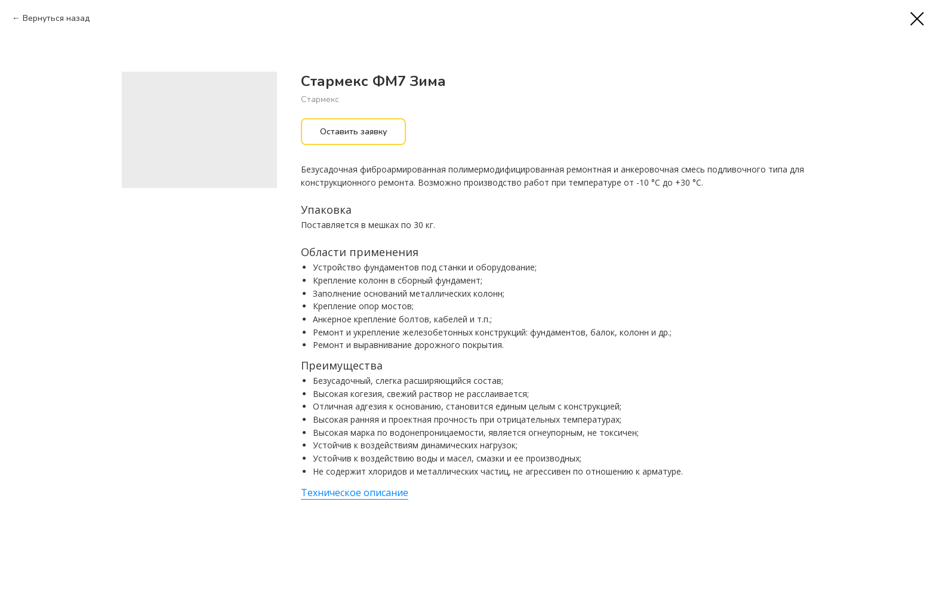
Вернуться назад (56, 18)
